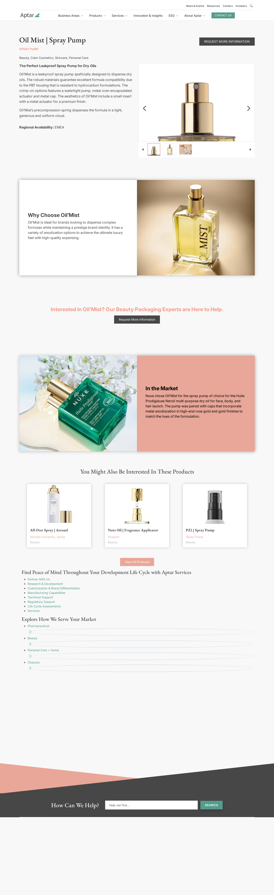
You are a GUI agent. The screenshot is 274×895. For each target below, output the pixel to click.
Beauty (140, 642)
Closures (140, 666)
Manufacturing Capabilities (46, 593)
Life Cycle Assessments (44, 606)
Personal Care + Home (140, 654)
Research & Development (45, 584)
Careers (228, 5)
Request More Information (227, 41)
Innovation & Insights (148, 15)
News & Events (195, 5)
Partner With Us (39, 579)
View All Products (137, 562)
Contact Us (223, 15)
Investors (241, 5)
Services (34, 611)
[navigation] (144, 108)
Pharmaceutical (140, 630)
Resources (213, 5)
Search (211, 805)
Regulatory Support (41, 602)
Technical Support (40, 597)
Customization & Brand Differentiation (54, 588)
